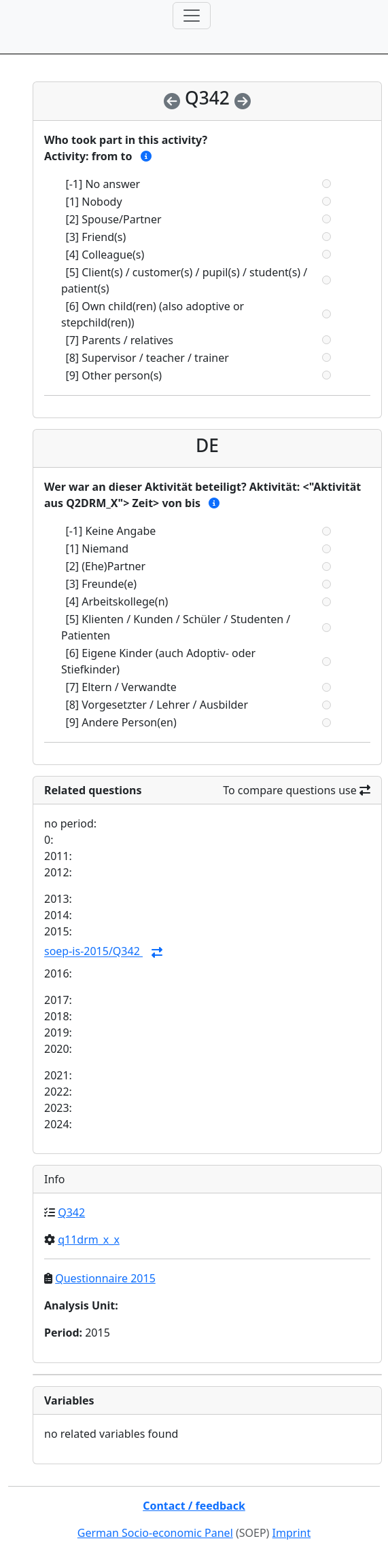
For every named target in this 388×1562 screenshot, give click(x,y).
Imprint (291, 1532)
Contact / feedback (194, 1505)
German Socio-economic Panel (155, 1532)
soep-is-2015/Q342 (93, 951)
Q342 (71, 1212)
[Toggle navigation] (192, 15)
